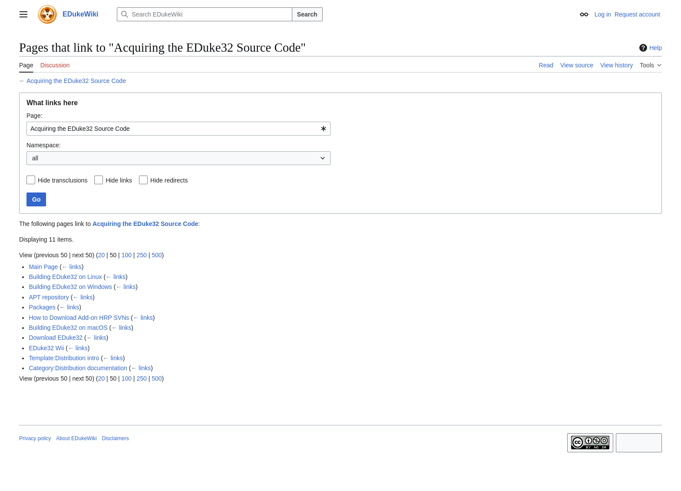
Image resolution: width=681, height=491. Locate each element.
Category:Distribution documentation (78, 368)
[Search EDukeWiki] (204, 14)
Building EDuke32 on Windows (70, 286)
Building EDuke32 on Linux (65, 276)
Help (649, 48)
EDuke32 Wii (46, 348)
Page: (34, 115)
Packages (42, 307)
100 (127, 255)
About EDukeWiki (76, 438)
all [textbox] (35, 158)
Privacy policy (35, 438)
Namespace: (43, 145)
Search (307, 14)
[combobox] (178, 129)
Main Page (43, 266)
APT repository (49, 297)
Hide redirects (169, 180)
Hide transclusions (62, 180)
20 (101, 255)
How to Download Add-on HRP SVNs (79, 317)
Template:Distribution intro (64, 358)
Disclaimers (115, 438)
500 (157, 255)
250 (141, 255)
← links (72, 266)
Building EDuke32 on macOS (68, 327)
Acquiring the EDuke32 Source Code (76, 80)
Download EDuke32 (56, 337)
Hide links (119, 180)
